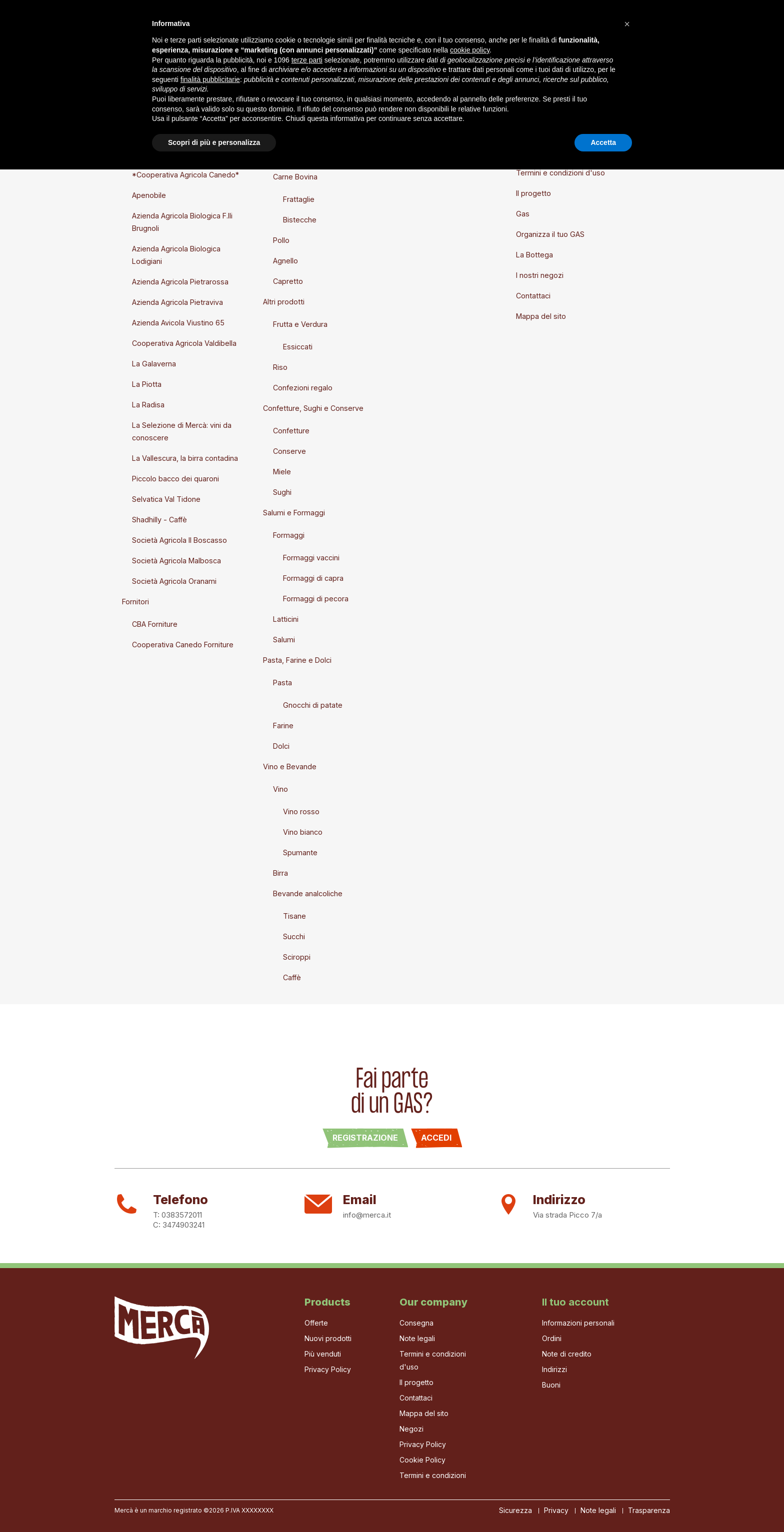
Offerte (316, 1323)
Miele (282, 471)
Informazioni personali (578, 1323)
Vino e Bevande (289, 766)
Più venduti (322, 1354)
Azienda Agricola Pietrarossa (180, 281)
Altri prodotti (283, 301)
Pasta (282, 682)
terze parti (307, 1422)
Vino (280, 789)
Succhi (294, 936)
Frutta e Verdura (300, 324)
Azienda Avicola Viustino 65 (178, 322)
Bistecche (299, 219)
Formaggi (288, 535)
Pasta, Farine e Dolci (297, 660)
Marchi (133, 152)
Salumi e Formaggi (294, 512)
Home (125, 29)
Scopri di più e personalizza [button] (214, 1505)
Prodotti (266, 131)
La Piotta (147, 384)
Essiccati (297, 346)
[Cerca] (623, 30)
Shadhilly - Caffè (159, 519)
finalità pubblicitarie (210, 1442)
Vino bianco (302, 832)
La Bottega (322, 29)
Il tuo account (575, 1302)
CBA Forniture (155, 624)
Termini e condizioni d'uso (560, 172)
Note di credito (567, 1354)
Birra (280, 873)
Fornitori (135, 601)
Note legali (534, 152)
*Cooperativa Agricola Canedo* (185, 174)
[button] (627, 1387)
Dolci (281, 746)
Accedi (436, 1138)
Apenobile (149, 195)
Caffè (292, 977)
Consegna (533, 131)
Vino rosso (301, 811)
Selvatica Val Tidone (166, 499)
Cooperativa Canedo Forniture (183, 644)
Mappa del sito (541, 316)
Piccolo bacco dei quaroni (175, 478)
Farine (283, 725)
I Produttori (261, 29)
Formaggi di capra (313, 578)
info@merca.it (367, 1215)
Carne (273, 154)
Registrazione (365, 1138)
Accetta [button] (603, 1505)
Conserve (289, 451)
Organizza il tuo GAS (550, 234)
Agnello (285, 260)
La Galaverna (154, 363)
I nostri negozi (540, 275)
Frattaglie (298, 199)
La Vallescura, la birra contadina (185, 458)
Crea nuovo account (418, 152)
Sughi (282, 492)
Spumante (300, 852)
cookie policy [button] (470, 1413)
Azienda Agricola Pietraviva (177, 302)
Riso (280, 367)
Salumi (284, 639)
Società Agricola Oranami (174, 581)
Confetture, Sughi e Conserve (313, 408)
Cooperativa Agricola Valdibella (184, 343)
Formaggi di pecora (315, 598)
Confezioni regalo (302, 387)
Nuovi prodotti (146, 131)
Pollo (281, 240)
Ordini (552, 1338)
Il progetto (172, 29)
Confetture (291, 430)
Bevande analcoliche (307, 893)
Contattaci (533, 295)
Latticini (285, 619)
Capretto (288, 281)
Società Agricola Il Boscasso (179, 540)
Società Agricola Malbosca (176, 560)
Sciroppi (296, 957)
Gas (216, 29)
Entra (393, 131)
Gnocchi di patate (312, 705)
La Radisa (148, 404)
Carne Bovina (295, 176)
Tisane (294, 916)
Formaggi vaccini (311, 557)
